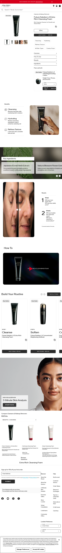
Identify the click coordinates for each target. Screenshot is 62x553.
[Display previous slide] (42, 294)
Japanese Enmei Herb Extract (16, 166)
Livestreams (44, 510)
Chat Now (55, 510)
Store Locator (43, 500)
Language (44, 529)
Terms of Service (33, 477)
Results (36, 60)
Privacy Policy (25, 477)
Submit (8, 481)
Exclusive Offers (43, 495)
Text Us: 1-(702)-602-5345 (56, 496)
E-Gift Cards (56, 507)
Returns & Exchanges (56, 490)
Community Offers (44, 515)
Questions (24, 459)
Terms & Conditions (49, 544)
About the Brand (43, 478)
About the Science (43, 483)
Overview (37, 53)
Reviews (23, 457)
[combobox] (33, 10)
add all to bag (54, 294)
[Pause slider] (52, 2)
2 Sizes (45, 82)
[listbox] (19, 420)
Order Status (56, 486)
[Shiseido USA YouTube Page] (8, 498)
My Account (56, 477)
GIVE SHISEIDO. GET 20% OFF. (31, 1)
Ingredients (37, 63)
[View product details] (38, 80)
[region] (31, 545)
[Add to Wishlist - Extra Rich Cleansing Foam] (56, 27)
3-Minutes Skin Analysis (43, 489)
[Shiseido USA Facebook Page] (2, 498)
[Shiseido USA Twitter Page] (19, 498)
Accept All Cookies (38, 549)
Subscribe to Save (56, 502)
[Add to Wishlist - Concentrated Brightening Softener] (55, 340)
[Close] (59, 540)
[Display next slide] (44, 294)
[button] (60, 6)
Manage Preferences (23, 549)
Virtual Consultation (44, 506)
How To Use (37, 56)
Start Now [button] (9, 405)
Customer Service (55, 481)
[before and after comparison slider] (18, 209)
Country (43, 524)
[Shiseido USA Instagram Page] (13, 498)
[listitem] (14, 326)
